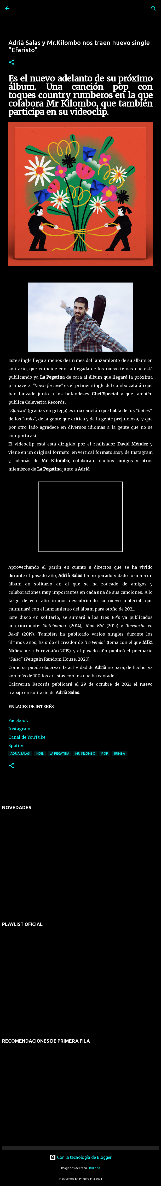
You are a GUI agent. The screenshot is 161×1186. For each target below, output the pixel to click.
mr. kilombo (85, 753)
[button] (11, 62)
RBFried (94, 1168)
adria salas (20, 753)
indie (40, 753)
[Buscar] (154, 8)
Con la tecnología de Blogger (81, 1157)
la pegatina (59, 753)
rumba (119, 753)
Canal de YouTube (26, 737)
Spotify (15, 745)
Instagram (19, 728)
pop (104, 753)
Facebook (18, 720)
